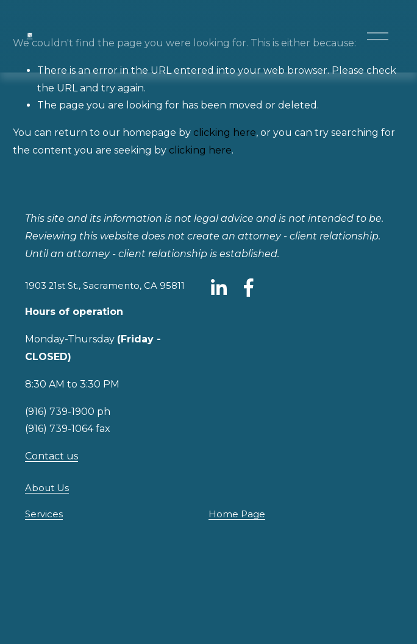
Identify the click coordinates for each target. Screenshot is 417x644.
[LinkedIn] (218, 287)
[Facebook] (248, 287)
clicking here (224, 132)
